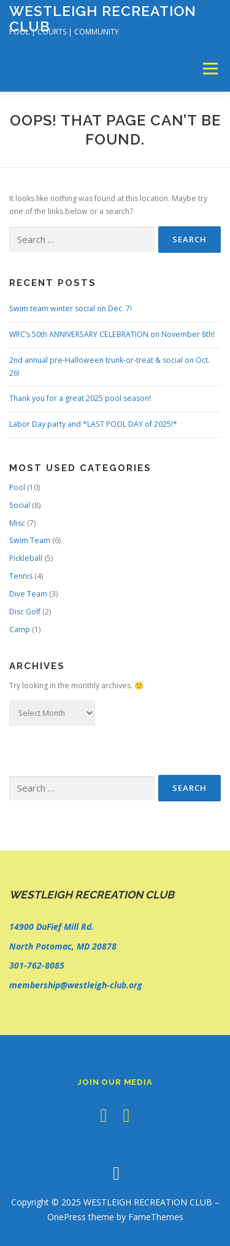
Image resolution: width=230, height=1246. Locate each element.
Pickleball (25, 558)
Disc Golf (24, 611)
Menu (209, 68)
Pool (17, 487)
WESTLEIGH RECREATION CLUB (102, 18)
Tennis (21, 576)
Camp (19, 629)
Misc (17, 523)
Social (19, 505)
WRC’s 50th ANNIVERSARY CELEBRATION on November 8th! (112, 334)
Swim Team (29, 540)
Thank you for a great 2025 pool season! (80, 398)
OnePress (66, 1217)
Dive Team (28, 594)
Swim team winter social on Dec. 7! (70, 308)
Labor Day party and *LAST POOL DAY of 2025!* (93, 424)
